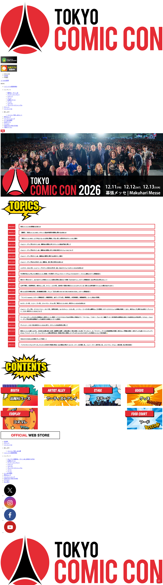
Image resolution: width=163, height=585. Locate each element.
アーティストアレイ (13, 94)
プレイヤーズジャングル (14, 105)
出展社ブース (11, 100)
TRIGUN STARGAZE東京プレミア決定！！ (33, 341)
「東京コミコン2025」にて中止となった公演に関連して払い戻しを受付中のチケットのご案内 (49, 238)
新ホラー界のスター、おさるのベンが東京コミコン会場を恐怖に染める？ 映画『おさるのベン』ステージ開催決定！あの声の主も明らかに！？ (64, 280)
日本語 (6, 75)
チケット (6, 107)
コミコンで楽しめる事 (14, 453)
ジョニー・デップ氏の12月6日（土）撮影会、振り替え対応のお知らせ (42, 262)
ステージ (10, 96)
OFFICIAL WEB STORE (11, 125)
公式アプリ (7, 122)
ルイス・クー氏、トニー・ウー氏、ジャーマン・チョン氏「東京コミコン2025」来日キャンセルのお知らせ (52, 304)
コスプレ (10, 103)
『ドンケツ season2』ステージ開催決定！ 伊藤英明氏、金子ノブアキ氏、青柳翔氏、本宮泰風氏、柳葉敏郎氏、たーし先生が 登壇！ (60, 298)
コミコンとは (8, 109)
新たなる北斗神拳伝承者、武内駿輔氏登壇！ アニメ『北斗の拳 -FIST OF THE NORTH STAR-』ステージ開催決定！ (56, 292)
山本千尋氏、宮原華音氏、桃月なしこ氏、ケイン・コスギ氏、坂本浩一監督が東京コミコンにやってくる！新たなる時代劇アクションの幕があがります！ (67, 286)
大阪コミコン (8, 127)
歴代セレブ (7, 117)
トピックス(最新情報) (10, 86)
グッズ (9, 101)
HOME (6, 443)
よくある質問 (5, 80)
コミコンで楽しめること (14, 115)
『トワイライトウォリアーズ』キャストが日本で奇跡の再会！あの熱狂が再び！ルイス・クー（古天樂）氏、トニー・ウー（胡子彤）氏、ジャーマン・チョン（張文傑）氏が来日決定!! (76, 347)
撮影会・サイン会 (12, 93)
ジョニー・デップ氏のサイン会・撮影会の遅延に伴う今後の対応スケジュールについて (47, 250)
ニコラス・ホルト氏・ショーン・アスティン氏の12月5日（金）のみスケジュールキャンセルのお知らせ (52, 268)
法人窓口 (6, 484)
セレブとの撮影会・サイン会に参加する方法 (20, 461)
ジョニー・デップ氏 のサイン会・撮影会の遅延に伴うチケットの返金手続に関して (46, 244)
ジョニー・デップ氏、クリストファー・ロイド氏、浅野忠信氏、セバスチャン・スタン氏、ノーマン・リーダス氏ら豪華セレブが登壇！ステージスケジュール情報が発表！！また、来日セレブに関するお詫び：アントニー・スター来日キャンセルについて (86, 312)
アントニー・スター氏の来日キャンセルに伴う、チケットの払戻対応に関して (44, 327)
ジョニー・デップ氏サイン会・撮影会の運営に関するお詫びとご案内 (41, 256)
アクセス (6, 124)
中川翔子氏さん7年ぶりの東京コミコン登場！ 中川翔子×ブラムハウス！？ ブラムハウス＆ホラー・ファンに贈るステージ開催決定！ (61, 274)
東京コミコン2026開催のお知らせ (31, 226)
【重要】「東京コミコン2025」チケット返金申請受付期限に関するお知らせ (44, 232)
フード (9, 98)
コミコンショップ (9, 118)
